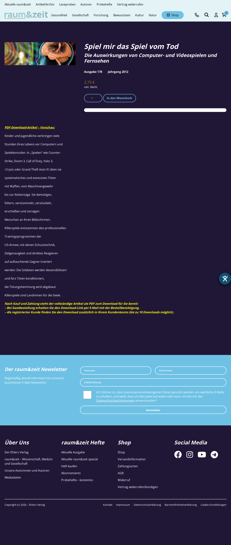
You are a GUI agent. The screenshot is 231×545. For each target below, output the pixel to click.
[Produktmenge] (93, 98)
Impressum (123, 504)
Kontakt (107, 504)
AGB (121, 473)
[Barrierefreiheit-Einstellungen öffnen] (225, 279)
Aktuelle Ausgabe (73, 452)
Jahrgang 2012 (118, 72)
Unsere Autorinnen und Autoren (27, 470)
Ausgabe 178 (93, 72)
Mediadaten (13, 477)
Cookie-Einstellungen (213, 504)
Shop (121, 452)
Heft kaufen (69, 466)
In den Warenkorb (119, 98)
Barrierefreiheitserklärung (181, 504)
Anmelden (153, 410)
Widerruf (124, 480)
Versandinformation (132, 459)
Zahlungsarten (128, 466)
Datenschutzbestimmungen (115, 400)
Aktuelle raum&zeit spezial (79, 459)
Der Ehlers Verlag (17, 452)
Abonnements (71, 473)
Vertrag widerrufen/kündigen (138, 487)
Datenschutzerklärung (147, 504)
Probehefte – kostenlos (77, 480)
